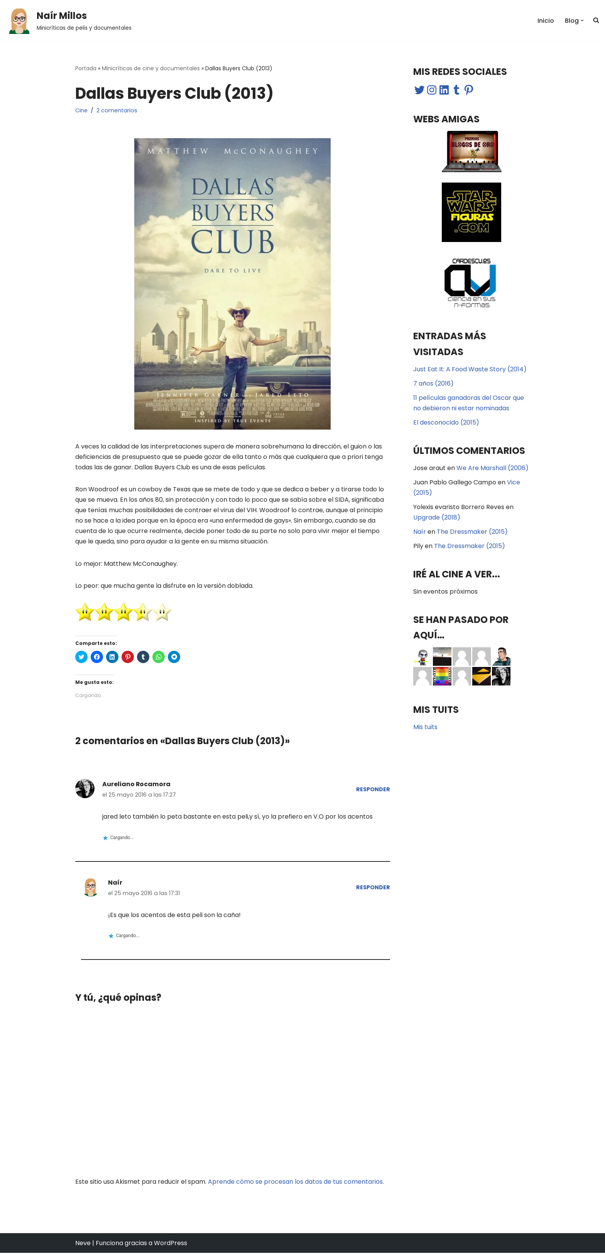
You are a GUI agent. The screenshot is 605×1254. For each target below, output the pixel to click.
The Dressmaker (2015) (472, 532)
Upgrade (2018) (436, 518)
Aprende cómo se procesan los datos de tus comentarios (295, 1182)
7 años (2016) (433, 383)
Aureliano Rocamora (136, 784)
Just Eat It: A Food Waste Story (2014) (470, 369)
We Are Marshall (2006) (492, 468)
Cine (81, 110)
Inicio (545, 20)
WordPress (170, 1244)
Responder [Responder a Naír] (373, 888)
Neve (83, 1244)
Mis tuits (425, 728)
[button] (19, 20)
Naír (115, 883)
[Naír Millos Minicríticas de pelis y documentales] (69, 20)
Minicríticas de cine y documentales (151, 68)
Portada (85, 68)
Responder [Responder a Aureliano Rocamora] (373, 790)
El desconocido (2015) (446, 422)
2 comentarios (116, 110)
